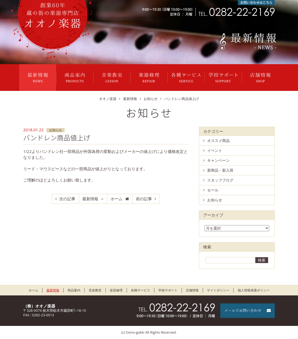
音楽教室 (111, 77)
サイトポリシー (218, 290)
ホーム (117, 198)
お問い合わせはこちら (256, 2)
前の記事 (144, 198)
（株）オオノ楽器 (39, 306)
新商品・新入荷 (220, 170)
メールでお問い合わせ (247, 310)
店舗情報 (260, 77)
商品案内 (74, 77)
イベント (214, 150)
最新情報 (37, 77)
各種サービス (186, 77)
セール (212, 189)
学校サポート (223, 77)
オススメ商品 (218, 140)
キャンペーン (218, 160)
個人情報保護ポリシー (254, 290)
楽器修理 (149, 77)
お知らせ (55, 130)
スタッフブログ (220, 180)
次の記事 (67, 198)
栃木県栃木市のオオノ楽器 (52, 15)
